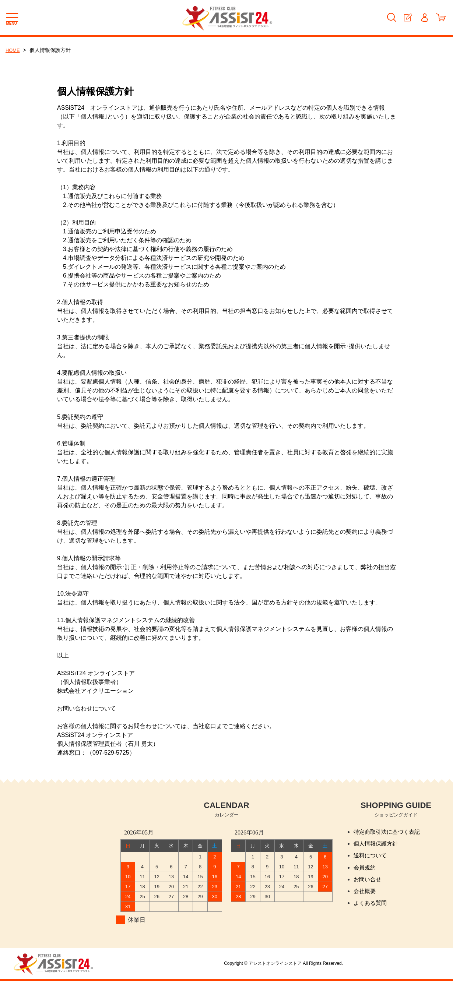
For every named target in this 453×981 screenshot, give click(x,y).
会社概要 (365, 895)
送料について (371, 857)
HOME (13, 50)
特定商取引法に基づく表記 (389, 832)
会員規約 (365, 870)
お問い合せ (368, 882)
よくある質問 (371, 907)
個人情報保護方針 (377, 844)
